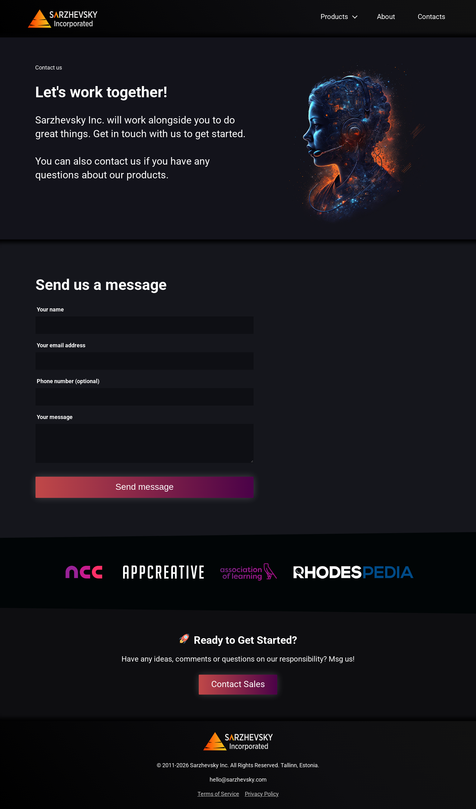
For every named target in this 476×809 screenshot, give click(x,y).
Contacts (431, 17)
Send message (145, 487)
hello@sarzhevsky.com (238, 779)
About (386, 17)
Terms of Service (218, 794)
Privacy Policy (262, 794)
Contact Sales (238, 684)
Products (334, 17)
